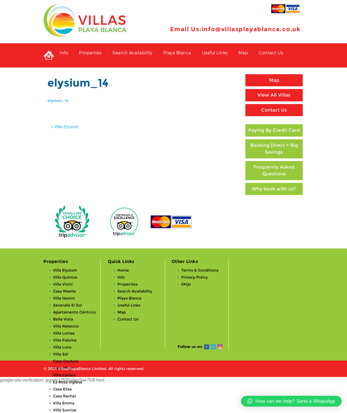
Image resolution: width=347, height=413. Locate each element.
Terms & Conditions (199, 270)
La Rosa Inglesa (67, 382)
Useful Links (215, 52)
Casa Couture (66, 361)
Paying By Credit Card (274, 130)
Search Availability (132, 52)
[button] (291, 401)
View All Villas (273, 95)
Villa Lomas (64, 333)
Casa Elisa (62, 389)
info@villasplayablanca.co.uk (251, 29)
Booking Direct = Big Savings (274, 149)
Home (123, 270)
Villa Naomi (64, 298)
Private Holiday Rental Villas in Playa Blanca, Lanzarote (48, 55)
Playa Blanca (177, 52)
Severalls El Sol (67, 305)
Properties (90, 52)
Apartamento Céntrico (74, 312)
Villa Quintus (65, 277)
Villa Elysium (66, 126)
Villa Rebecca (66, 326)
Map (243, 52)
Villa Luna (62, 347)
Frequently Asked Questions (273, 170)
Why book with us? (274, 188)
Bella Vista (63, 319)
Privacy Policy (194, 277)
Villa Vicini (63, 284)
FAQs (186, 284)
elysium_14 (57, 100)
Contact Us (271, 52)
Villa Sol (60, 354)
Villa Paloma (64, 340)
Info (64, 52)
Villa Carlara (64, 375)
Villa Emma (63, 403)
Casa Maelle (64, 291)
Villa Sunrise (64, 410)
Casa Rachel (64, 396)
